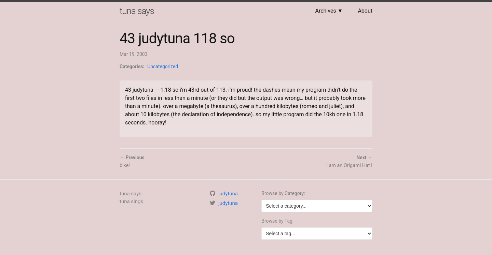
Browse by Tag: (277, 221)
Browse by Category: (283, 193)
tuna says (137, 11)
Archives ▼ (329, 10)
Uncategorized (162, 66)
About (365, 10)
